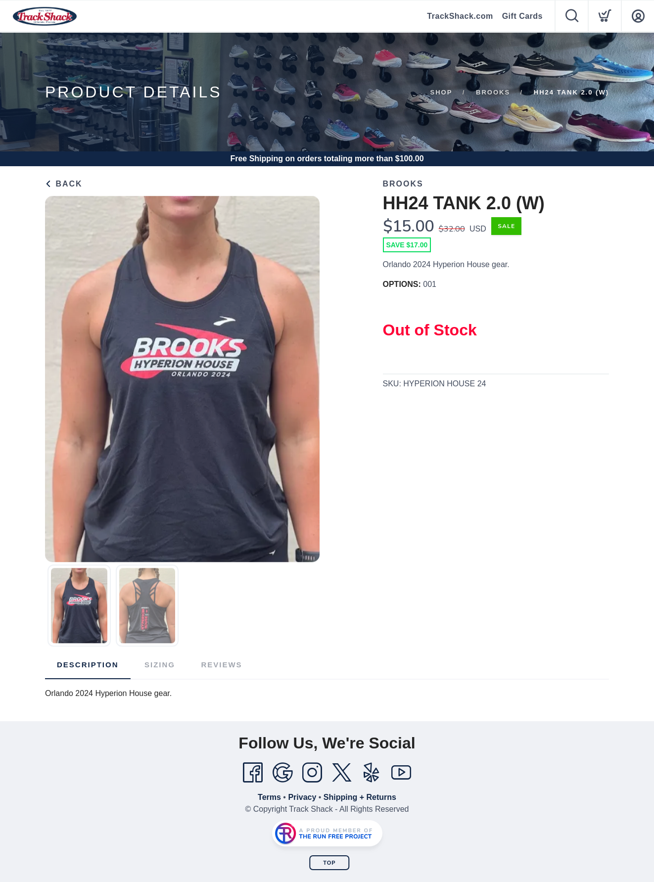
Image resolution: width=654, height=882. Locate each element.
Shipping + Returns (360, 797)
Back (64, 184)
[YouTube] (401, 773)
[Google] (282, 773)
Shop (441, 92)
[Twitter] (342, 773)
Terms (269, 797)
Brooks (493, 92)
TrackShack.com (460, 16)
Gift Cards (522, 16)
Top (329, 863)
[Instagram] (312, 773)
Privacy (302, 797)
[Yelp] (371, 773)
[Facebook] (253, 773)
